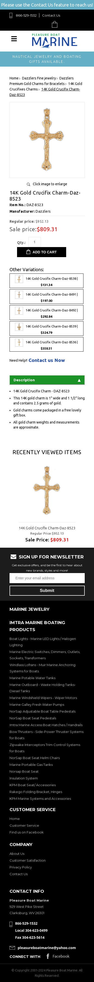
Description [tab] (47, 380)
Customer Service (24, 825)
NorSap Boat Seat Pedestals (33, 718)
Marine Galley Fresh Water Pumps (37, 705)
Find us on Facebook (27, 832)
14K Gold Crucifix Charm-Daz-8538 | (46, 281)
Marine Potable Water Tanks (32, 678)
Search (43, 24)
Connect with (25, 956)
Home (15, 819)
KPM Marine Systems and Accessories (40, 799)
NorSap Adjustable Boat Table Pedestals (42, 711)
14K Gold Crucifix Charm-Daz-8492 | (46, 312)
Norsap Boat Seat (24, 771)
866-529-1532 (26, 15)
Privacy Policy (21, 867)
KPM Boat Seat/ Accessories (33, 785)
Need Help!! (18, 360)
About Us (17, 854)
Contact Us (51, 15)
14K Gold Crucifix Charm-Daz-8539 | (46, 328)
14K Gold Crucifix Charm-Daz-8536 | (46, 344)
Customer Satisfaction (28, 860)
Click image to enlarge (50, 184)
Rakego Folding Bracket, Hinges (36, 792)
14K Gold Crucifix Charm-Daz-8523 (47, 528)
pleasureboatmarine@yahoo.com (47, 947)
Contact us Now (47, 360)
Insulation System (24, 778)
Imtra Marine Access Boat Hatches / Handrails (46, 725)
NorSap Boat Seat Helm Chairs (35, 758)
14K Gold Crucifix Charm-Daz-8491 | (46, 296)
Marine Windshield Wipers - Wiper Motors (43, 698)
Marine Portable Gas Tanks (31, 765)
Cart (56, 24)
